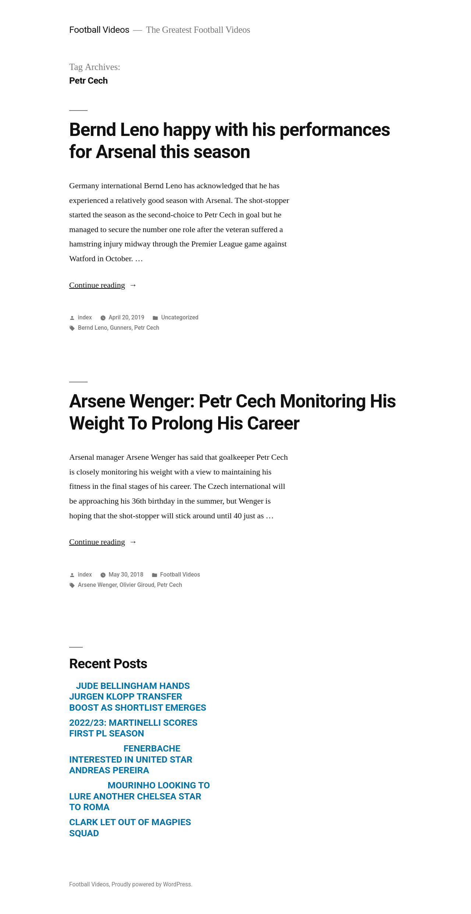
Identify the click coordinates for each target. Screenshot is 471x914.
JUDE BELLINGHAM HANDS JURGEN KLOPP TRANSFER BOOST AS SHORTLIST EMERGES (137, 696)
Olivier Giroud (137, 584)
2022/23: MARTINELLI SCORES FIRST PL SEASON (133, 728)
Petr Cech (146, 327)
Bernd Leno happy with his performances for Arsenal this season (229, 140)
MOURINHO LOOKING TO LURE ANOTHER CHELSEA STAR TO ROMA (139, 796)
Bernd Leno (92, 327)
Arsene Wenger (97, 584)
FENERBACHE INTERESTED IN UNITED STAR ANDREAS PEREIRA (130, 759)
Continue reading (103, 285)
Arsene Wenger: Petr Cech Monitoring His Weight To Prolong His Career (232, 412)
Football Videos (99, 29)
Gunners (121, 327)
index (85, 317)
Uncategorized (179, 317)
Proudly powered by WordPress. (151, 884)
